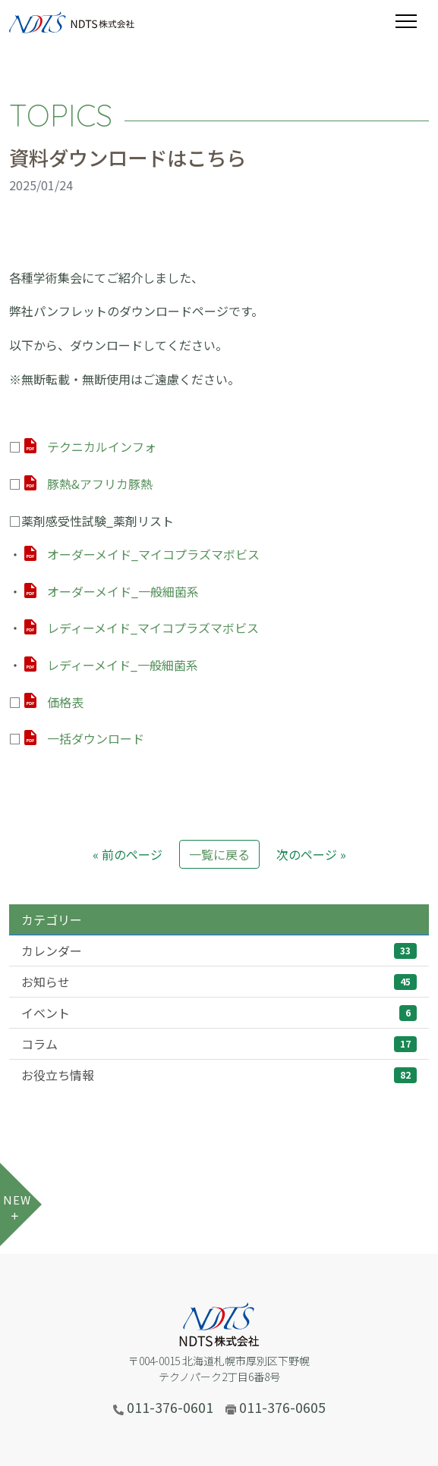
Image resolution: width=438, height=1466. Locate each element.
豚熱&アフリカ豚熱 (100, 484)
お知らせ (219, 982)
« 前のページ (127, 854)
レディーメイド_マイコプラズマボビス (153, 628)
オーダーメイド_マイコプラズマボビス (153, 554)
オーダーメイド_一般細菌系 (123, 591)
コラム (219, 1044)
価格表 (65, 702)
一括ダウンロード (95, 738)
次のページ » (311, 854)
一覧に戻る (219, 854)
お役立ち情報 (219, 1075)
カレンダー (219, 950)
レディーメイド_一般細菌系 (122, 665)
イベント (219, 1013)
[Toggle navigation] (412, 21)
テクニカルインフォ (101, 446)
